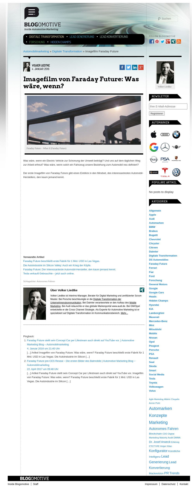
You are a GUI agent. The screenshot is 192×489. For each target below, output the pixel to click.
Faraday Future (158, 263)
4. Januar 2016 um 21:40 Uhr (43, 348)
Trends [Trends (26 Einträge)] (174, 473)
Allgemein (155, 210)
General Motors (158, 284)
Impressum (151, 484)
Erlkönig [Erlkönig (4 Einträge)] (175, 442)
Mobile (153, 333)
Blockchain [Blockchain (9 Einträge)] (155, 433)
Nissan (153, 337)
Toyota (153, 382)
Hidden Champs (61, 42)
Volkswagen (176, 172)
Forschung (37, 42)
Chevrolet (155, 239)
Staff (35, 484)
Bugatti (153, 235)
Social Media (156, 374)
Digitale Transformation (46, 37)
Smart (154, 172)
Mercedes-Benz (165, 147)
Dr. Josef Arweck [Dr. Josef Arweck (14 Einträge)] (159, 441)
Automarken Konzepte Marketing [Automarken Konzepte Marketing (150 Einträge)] (160, 415)
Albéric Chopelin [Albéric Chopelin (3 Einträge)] (171, 399)
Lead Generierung (82, 37)
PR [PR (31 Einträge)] (166, 473)
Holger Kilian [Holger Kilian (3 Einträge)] (166, 446)
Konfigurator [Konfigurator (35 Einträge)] (158, 451)
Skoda (153, 366)
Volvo (152, 390)
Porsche (176, 159)
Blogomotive (45, 20)
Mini (176, 147)
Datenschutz (169, 484)
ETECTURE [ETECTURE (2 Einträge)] (154, 446)
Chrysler (154, 243)
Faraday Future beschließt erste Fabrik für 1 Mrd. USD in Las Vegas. (61, 261)
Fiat (151, 272)
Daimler (153, 251)
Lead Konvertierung (114, 37)
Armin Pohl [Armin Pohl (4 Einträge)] (154, 403)
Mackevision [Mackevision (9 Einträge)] (156, 473)
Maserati (154, 317)
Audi (165, 134)
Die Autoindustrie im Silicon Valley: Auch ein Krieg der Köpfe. (57, 265)
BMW (176, 134)
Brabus (153, 231)
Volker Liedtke (41, 65)
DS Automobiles (158, 259)
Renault (153, 358)
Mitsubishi (155, 329)
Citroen (153, 247)
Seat (151, 362)
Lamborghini (156, 313)
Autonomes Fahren (46, 281)
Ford (152, 276)
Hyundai (154, 304)
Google (154, 147)
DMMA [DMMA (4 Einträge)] (177, 437)
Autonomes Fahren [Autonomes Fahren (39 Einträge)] (163, 429)
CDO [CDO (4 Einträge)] (164, 434)
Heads (153, 296)
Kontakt (184, 484)
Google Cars (156, 292)
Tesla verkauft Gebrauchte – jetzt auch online (48, 273)
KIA (151, 309)
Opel (154, 160)
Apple (154, 134)
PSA (165, 160)
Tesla (165, 172)
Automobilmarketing (36, 51)
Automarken (156, 222)
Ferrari (153, 267)
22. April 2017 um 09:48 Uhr (43, 369)
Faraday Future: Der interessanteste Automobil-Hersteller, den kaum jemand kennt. (69, 269)
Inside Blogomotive (18, 484)
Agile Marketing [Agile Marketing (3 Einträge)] (156, 399)
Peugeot (154, 345)
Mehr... (124, 313)
